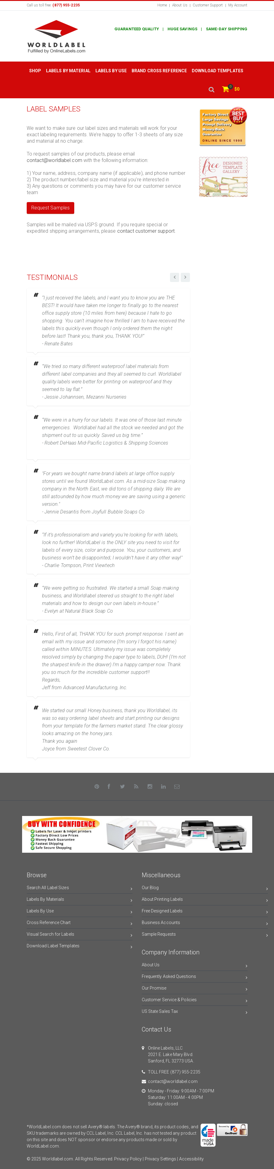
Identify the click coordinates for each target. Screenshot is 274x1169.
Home (162, 5)
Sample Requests (205, 935)
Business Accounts (205, 923)
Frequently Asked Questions (195, 977)
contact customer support (146, 231)
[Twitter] (123, 786)
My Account (238, 5)
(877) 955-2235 (185, 1071)
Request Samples (50, 208)
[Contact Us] (177, 786)
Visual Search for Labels (80, 935)
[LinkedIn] (163, 786)
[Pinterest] (97, 786)
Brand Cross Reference (159, 70)
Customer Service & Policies (195, 1000)
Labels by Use (111, 70)
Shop (35, 70)
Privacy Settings (160, 1158)
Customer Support (208, 5)
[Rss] (136, 786)
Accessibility (191, 1158)
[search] (211, 89)
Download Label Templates (80, 946)
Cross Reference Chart (80, 923)
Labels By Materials (80, 900)
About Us (179, 5)
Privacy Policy (128, 1158)
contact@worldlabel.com (54, 160)
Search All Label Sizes (80, 888)
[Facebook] (109, 786)
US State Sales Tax (195, 1012)
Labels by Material (68, 70)
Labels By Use (80, 911)
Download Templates (217, 70)
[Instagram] (150, 786)
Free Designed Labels (205, 911)
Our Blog (205, 888)
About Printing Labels (205, 900)
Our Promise (195, 989)
